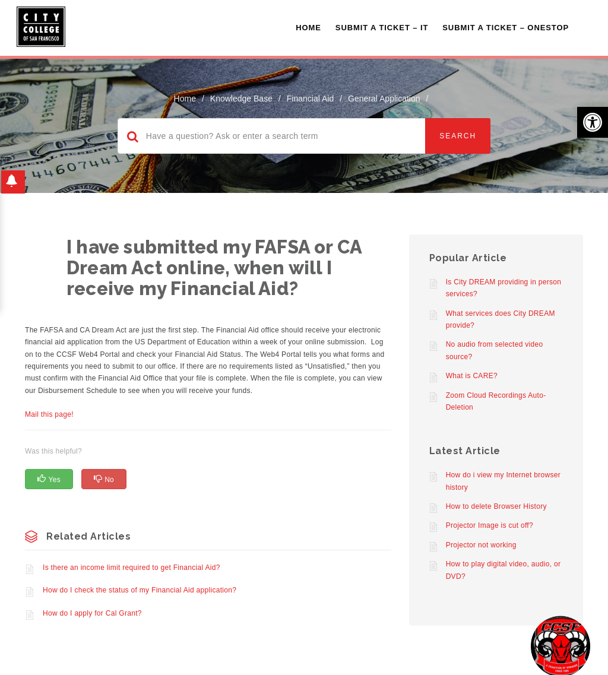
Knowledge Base (241, 98)
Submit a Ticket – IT (381, 27)
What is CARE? (472, 376)
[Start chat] (560, 645)
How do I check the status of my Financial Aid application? (139, 590)
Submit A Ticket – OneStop (505, 27)
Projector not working (481, 545)
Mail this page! (49, 414)
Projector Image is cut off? (489, 525)
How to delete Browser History (496, 506)
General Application (384, 98)
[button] (592, 122)
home (185, 98)
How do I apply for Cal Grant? (92, 613)
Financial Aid (310, 98)
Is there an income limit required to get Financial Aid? (131, 567)
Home (308, 27)
